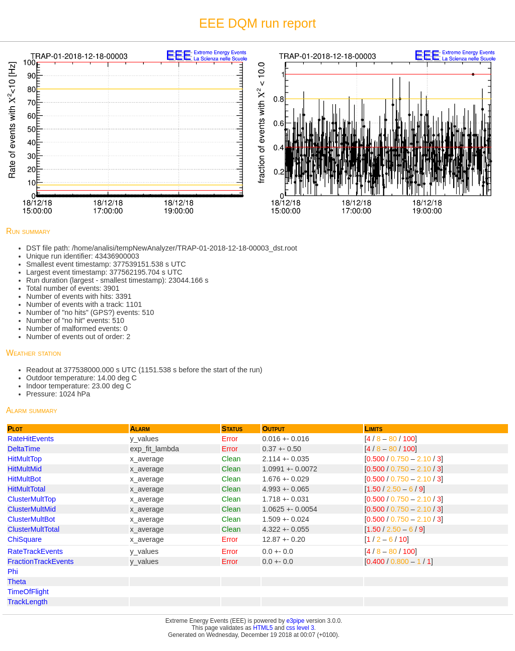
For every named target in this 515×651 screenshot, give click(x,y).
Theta (17, 582)
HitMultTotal (26, 489)
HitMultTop (25, 459)
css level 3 (300, 627)
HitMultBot (24, 479)
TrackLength (27, 602)
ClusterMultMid (32, 509)
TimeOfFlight (28, 592)
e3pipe (296, 620)
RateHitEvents (31, 439)
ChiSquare (25, 539)
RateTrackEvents (35, 551)
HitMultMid (25, 469)
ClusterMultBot (31, 519)
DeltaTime (24, 449)
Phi (13, 571)
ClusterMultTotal (33, 529)
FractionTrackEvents (40, 561)
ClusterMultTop (32, 499)
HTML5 (263, 627)
